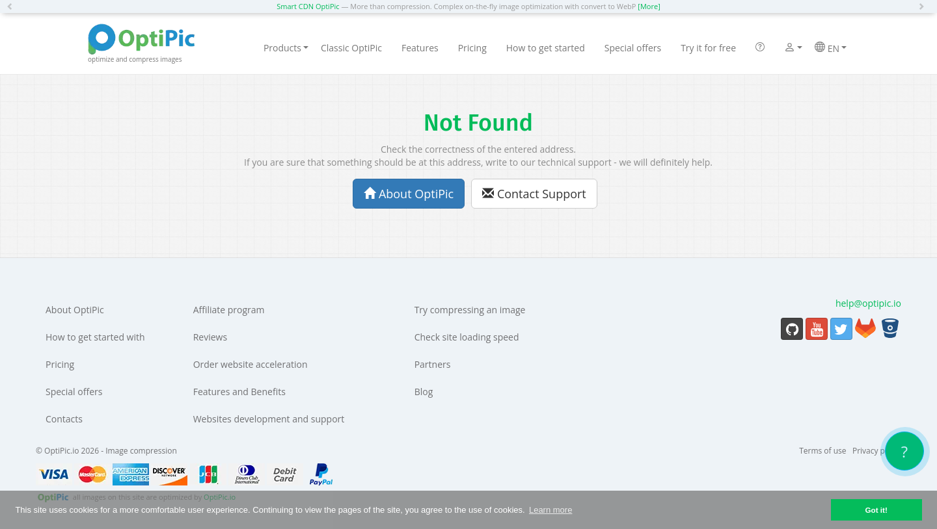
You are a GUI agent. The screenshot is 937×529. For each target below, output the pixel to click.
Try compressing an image (470, 309)
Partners (432, 364)
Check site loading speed (466, 337)
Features (420, 48)
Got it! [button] (876, 510)
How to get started (545, 48)
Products (286, 48)
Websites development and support (269, 419)
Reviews (210, 337)
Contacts (64, 419)
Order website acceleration (250, 364)
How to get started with (95, 337)
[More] (649, 6)
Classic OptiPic (351, 48)
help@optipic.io (868, 303)
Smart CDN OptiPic (308, 6)
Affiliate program (229, 309)
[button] (13, 6)
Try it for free (708, 48)
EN (831, 48)
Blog (423, 391)
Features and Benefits (239, 391)
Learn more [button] (550, 510)
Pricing (472, 48)
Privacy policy (876, 450)
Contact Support (534, 193)
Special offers (632, 48)
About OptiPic (409, 193)
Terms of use (822, 450)
